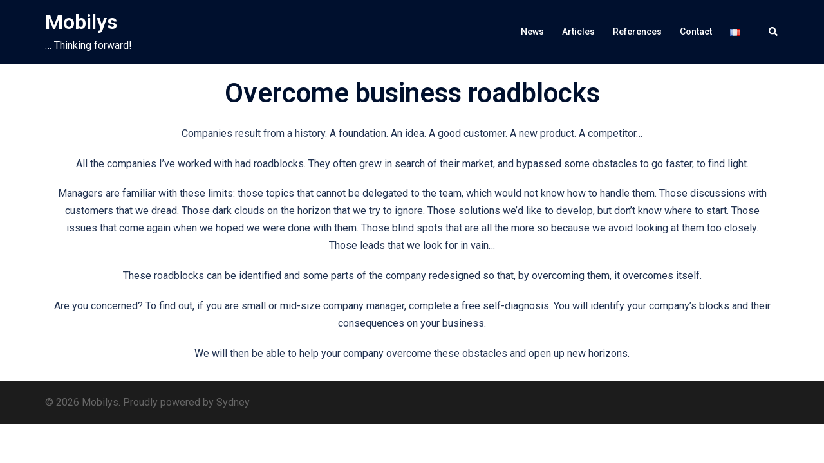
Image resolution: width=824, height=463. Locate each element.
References (637, 31)
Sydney (233, 402)
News (532, 31)
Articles (578, 31)
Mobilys (81, 22)
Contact (696, 31)
